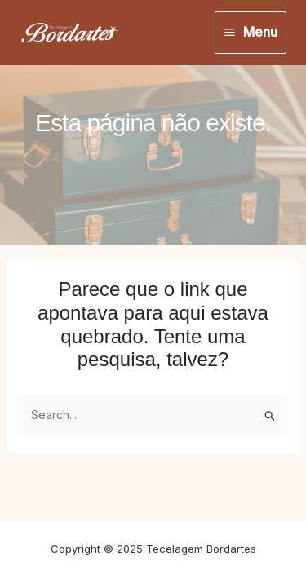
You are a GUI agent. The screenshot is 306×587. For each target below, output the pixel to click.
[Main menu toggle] (250, 33)
